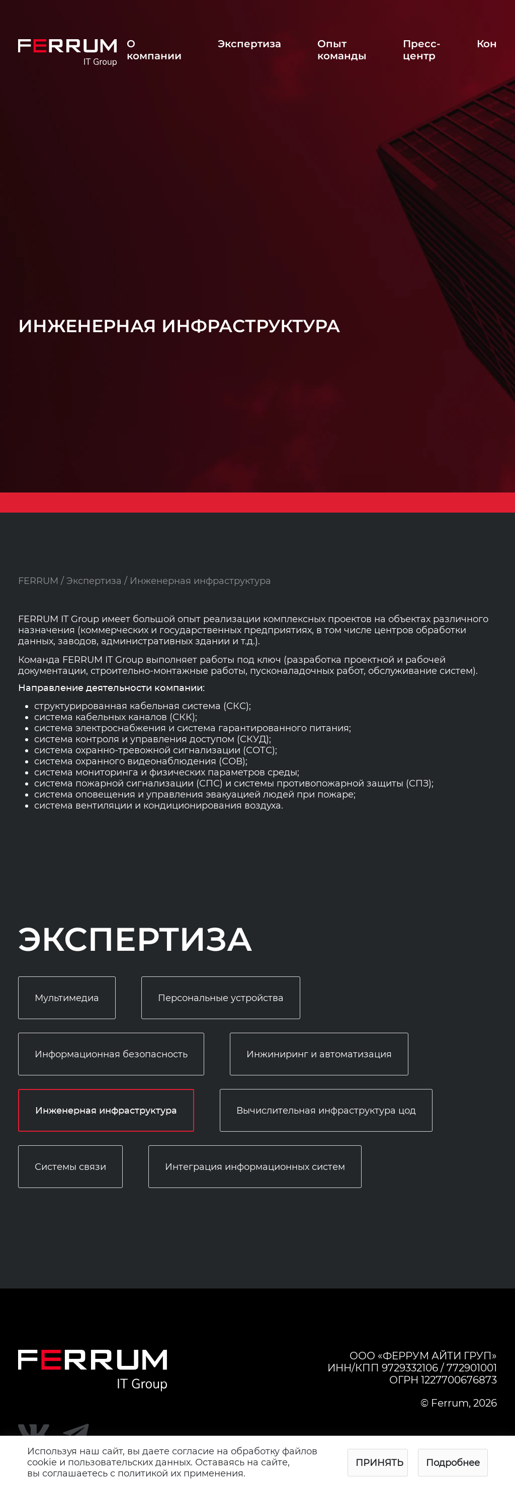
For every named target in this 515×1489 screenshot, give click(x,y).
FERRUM (38, 580)
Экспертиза (249, 44)
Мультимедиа (67, 998)
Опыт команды (342, 50)
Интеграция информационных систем (255, 1166)
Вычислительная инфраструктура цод (326, 1110)
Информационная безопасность (111, 1054)
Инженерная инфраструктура (106, 1111)
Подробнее (453, 1462)
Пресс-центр (422, 50)
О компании (154, 50)
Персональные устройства (221, 998)
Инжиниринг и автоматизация (319, 1054)
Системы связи (70, 1166)
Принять (379, 1462)
